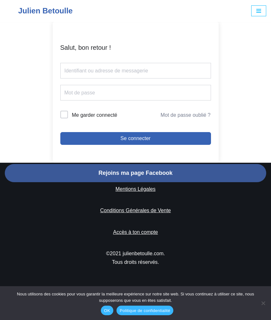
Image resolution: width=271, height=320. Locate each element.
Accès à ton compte (135, 232)
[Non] (263, 303)
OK (107, 310)
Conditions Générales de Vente (135, 210)
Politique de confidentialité (145, 310)
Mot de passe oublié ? (186, 115)
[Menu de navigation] (258, 10)
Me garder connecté (94, 115)
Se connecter (135, 138)
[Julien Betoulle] (39, 11)
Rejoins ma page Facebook (135, 173)
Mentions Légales (135, 189)
